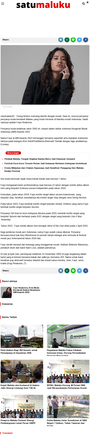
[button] (87, 1)
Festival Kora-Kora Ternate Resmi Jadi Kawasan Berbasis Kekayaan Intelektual (45, 163)
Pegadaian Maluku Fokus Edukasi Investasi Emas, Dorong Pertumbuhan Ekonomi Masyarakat (66, 353)
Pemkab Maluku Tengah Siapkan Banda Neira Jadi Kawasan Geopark (39, 159)
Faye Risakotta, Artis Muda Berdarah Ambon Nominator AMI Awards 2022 (26, 290)
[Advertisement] (45, 18)
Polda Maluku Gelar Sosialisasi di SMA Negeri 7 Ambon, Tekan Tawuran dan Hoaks (67, 423)
